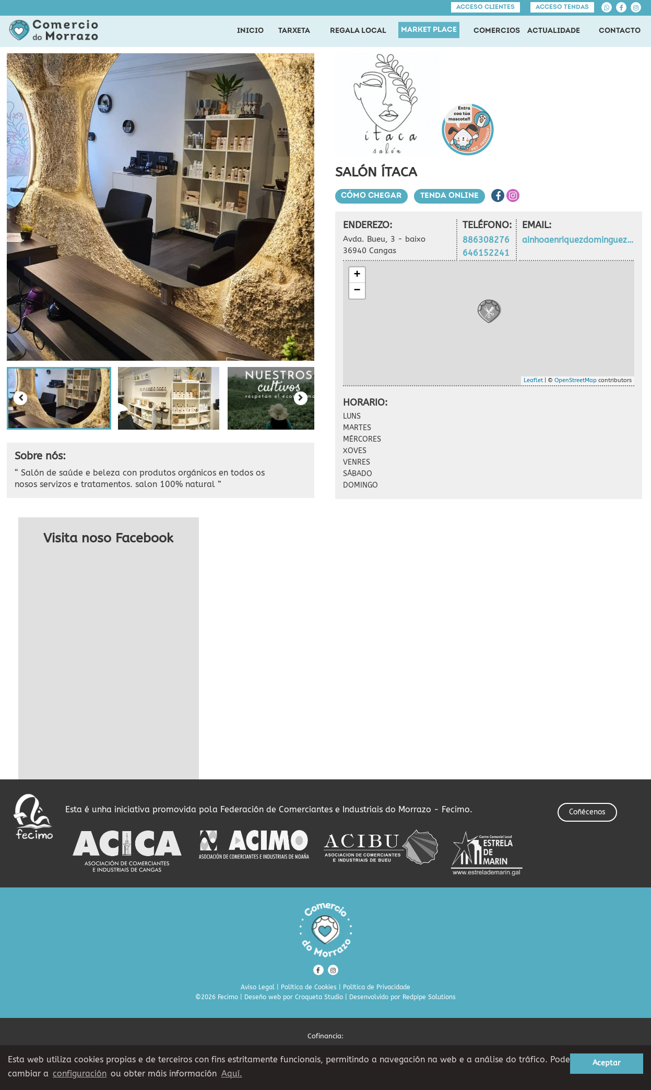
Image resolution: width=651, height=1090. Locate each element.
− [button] (356, 291)
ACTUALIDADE (553, 31)
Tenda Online (450, 196)
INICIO (250, 31)
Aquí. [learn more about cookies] (231, 1074)
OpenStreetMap (575, 380)
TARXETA (294, 31)
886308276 (486, 240)
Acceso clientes (485, 7)
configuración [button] (79, 1074)
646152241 (486, 253)
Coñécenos (587, 812)
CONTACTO (620, 31)
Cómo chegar (371, 196)
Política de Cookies (309, 987)
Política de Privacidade (376, 987)
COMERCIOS (497, 31)
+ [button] (356, 275)
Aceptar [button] (607, 1063)
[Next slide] (300, 398)
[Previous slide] (20, 398)
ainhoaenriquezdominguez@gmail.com (578, 240)
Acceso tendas (562, 7)
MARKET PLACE (429, 30)
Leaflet (533, 380)
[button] (59, 398)
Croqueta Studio (319, 997)
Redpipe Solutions (429, 997)
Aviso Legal (258, 987)
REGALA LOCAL (358, 31)
